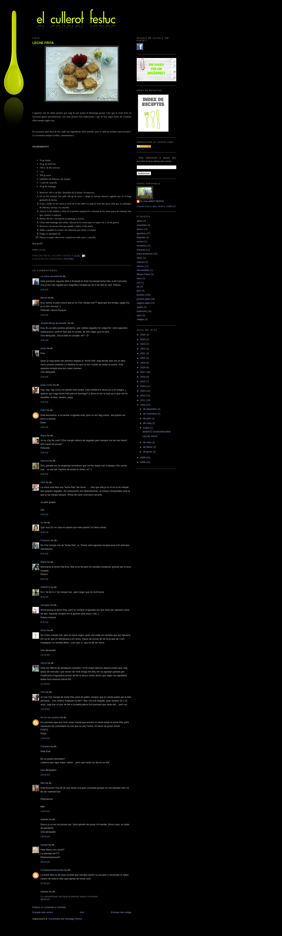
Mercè (43, 297)
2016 (143, 376)
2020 (143, 358)
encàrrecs (142, 245)
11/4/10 (45, 655)
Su (41, 522)
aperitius (141, 233)
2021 (143, 353)
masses (141, 262)
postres (69, 259)
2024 (143, 339)
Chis (42, 692)
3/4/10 (44, 402)
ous (138, 282)
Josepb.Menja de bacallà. (53, 323)
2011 (143, 400)
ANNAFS (45, 587)
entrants (141, 249)
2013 (143, 390)
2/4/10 (44, 289)
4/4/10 (44, 474)
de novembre (150, 413)
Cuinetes (45, 746)
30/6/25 (45, 899)
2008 (143, 462)
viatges (140, 319)
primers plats (143, 299)
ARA (42, 482)
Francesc (45, 540)
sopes (140, 307)
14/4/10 (45, 811)
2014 (143, 386)
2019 (143, 362)
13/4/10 (45, 738)
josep (43, 348)
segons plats (143, 303)
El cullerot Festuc (152, 201)
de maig (147, 423)
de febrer (148, 447)
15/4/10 (45, 836)
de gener (148, 451)
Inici (82, 912)
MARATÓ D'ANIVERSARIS (156, 431)
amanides (142, 225)
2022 (143, 348)
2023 (143, 344)
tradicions (142, 311)
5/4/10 (44, 532)
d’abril (146, 427)
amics (140, 229)
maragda (45, 605)
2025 (143, 334)
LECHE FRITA (43, 43)
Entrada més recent (42, 912)
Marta (43, 562)
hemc (139, 258)
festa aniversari (145, 253)
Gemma (44, 460)
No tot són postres (50, 717)
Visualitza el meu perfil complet (156, 207)
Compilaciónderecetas (52, 870)
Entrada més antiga (121, 912)
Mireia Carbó (143, 274)
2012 (143, 395)
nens (139, 278)
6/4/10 (44, 579)
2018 (143, 367)
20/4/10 (45, 862)
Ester (43, 410)
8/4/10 (44, 622)
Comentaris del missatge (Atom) (65, 918)
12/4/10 (45, 709)
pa (138, 286)
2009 (143, 457)
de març (147, 442)
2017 (143, 372)
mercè (43, 663)
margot (44, 844)
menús (140, 266)
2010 (143, 405)
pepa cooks (46, 385)
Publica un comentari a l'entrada (49, 907)
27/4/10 (45, 883)
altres (139, 221)
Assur (43, 630)
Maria (43, 435)
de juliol (147, 418)
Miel (42, 783)
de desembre (150, 409)
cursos (140, 241)
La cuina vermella (49, 276)
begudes (141, 237)
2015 (143, 381)
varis (139, 315)
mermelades (143, 270)
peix (139, 290)
